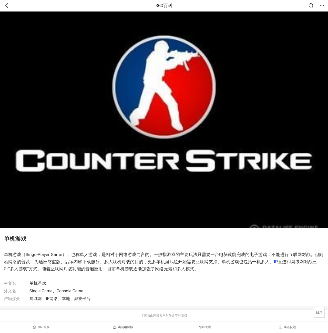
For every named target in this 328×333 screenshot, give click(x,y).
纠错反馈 (287, 327)
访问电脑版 (123, 327)
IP (276, 261)
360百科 (164, 5)
